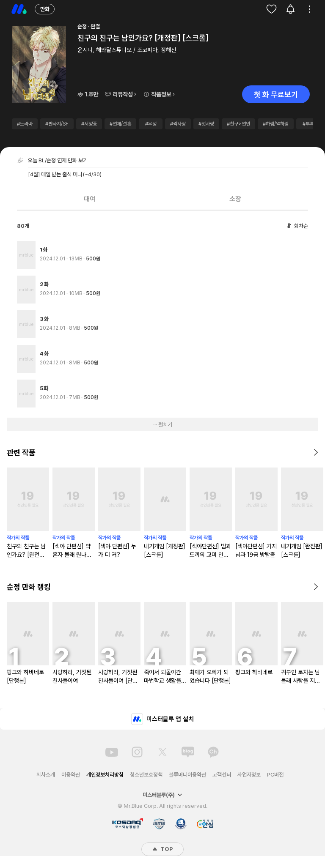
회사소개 (45, 774)
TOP (162, 849)
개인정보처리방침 (105, 774)
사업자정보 (249, 774)
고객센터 (221, 774)
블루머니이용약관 (187, 774)
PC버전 (275, 774)
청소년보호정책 (146, 774)
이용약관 (70, 774)
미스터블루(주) (162, 795)
